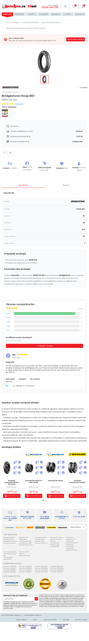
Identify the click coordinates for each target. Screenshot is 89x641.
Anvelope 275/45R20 (57, 570)
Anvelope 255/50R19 (56, 566)
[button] (43, 500)
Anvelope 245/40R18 (41, 572)
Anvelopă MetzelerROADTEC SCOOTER (12, 482)
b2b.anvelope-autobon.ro (33, 615)
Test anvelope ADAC (9, 552)
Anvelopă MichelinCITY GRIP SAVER (33, 481)
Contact (80, 14)
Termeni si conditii (81, 620)
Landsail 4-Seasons (41, 543)
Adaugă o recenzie (46, 346)
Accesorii (43, 14)
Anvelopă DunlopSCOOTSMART (77, 481)
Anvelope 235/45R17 (25, 566)
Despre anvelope (24, 555)
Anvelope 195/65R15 (9, 570)
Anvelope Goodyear (9, 543)
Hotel (67, 14)
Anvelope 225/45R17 (9, 568)
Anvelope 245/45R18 (41, 570)
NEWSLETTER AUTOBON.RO (15, 596)
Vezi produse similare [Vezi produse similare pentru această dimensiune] (75, 39)
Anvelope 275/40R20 (57, 568)
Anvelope (7, 14)
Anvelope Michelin (9, 537)
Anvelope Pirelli (8, 539)
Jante (31, 14)
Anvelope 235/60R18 (41, 568)
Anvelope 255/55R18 (41, 566)
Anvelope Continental (10, 541)
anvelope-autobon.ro (14, 615)
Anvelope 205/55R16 (9, 566)
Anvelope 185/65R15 (9, 572)
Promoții (56, 14)
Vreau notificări (21, 620)
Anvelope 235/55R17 (25, 570)
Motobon (19, 14)
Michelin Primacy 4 (56, 539)
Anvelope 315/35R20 (56, 572)
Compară (83, 87)
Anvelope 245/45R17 (25, 572)
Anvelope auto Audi (25, 541)
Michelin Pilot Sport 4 (57, 537)
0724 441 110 (50, 7)
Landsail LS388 (39, 541)
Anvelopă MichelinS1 (55, 480)
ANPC (35, 620)
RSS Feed (66, 620)
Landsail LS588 (39, 539)
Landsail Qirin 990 (40, 537)
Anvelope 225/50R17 (25, 568)
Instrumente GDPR (50, 620)
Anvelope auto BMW (25, 543)
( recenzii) (18, 104)
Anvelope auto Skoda (26, 545)
